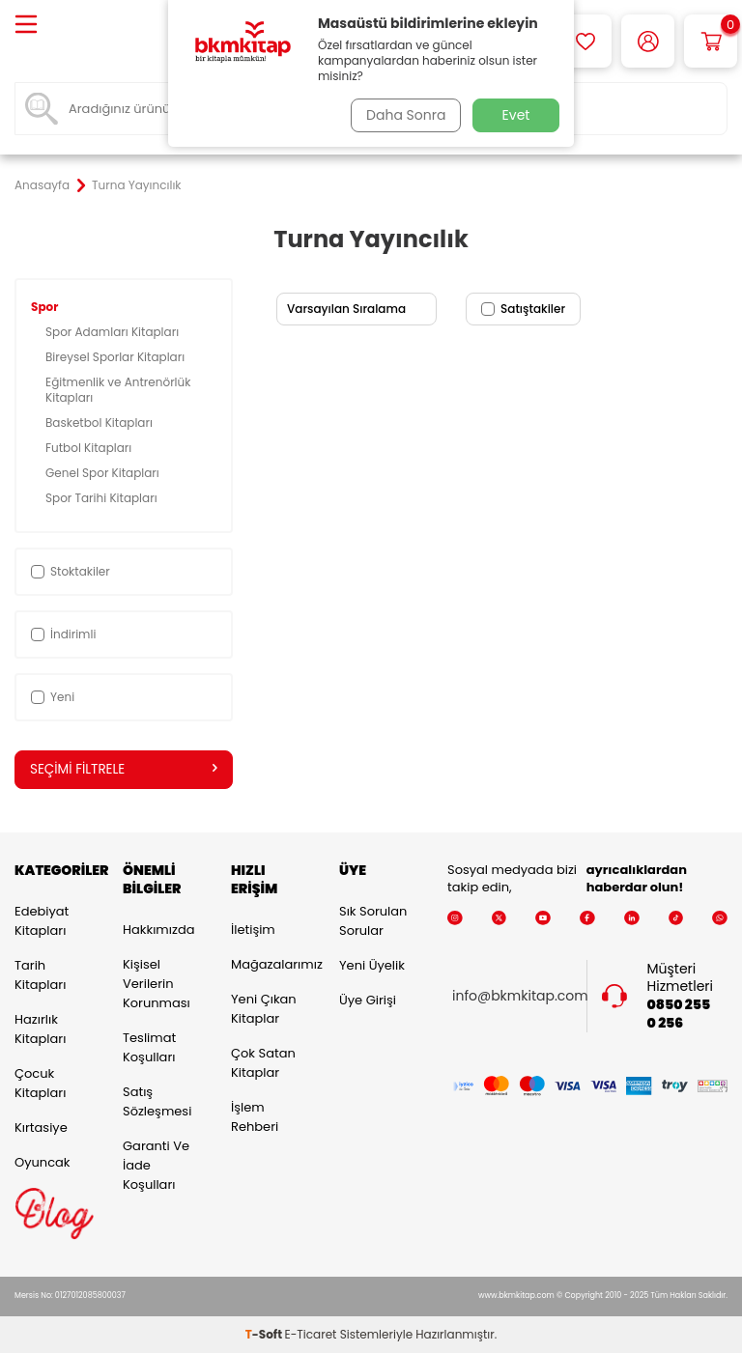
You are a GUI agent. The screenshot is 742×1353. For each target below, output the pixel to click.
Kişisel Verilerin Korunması (156, 984)
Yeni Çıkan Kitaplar (264, 1010)
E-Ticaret (311, 1334)
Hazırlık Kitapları (40, 1030)
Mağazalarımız (270, 965)
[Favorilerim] (585, 41)
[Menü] (26, 26)
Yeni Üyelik (372, 966)
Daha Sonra (402, 115)
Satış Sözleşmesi (157, 1102)
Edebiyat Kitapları (41, 922)
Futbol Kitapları (89, 447)
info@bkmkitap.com (520, 996)
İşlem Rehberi (254, 1118)
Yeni (52, 697)
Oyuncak (42, 1163)
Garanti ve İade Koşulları (156, 1166)
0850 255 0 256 (679, 1015)
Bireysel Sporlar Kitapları (116, 357)
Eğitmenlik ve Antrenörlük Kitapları (117, 390)
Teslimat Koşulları (149, 1048)
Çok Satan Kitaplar (263, 1064)
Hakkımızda (158, 930)
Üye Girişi (367, 1001)
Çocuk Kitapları (40, 1084)
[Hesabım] (647, 41)
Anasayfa (42, 185)
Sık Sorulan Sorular (373, 922)
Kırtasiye (41, 1128)
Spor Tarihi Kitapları (102, 498)
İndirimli (63, 634)
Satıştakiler (523, 308)
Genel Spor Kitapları (103, 473)
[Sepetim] (710, 41)
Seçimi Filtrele (123, 769)
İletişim (253, 930)
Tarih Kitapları (40, 976)
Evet (516, 115)
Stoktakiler (70, 571)
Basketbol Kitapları (100, 422)
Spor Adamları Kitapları (113, 332)
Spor (46, 306)
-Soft (265, 1334)
